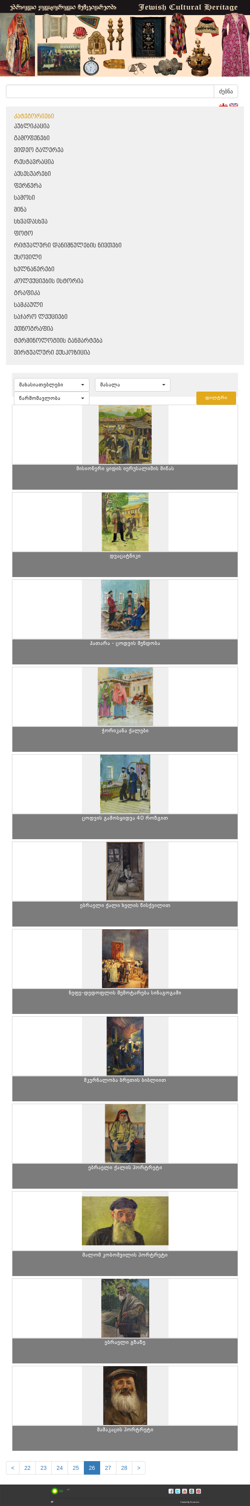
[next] (138, 1468)
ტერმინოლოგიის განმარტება (58, 341)
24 (59, 1468)
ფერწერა (28, 186)
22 (27, 1468)
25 (76, 1468)
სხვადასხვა (31, 221)
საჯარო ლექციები (41, 317)
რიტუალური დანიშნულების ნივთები (68, 245)
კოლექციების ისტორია (48, 281)
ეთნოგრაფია (33, 329)
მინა (20, 210)
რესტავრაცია (34, 162)
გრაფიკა (27, 293)
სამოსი (24, 198)
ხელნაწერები (34, 269)
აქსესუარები (32, 174)
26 (92, 1468)
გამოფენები (32, 138)
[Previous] (12, 1468)
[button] (51, 385)
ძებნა (226, 91)
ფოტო (23, 233)
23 (44, 1468)
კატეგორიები (34, 116)
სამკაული (28, 305)
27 (108, 1468)
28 (124, 1468)
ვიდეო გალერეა (39, 150)
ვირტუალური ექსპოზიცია (52, 352)
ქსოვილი (28, 257)
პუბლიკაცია (32, 126)
